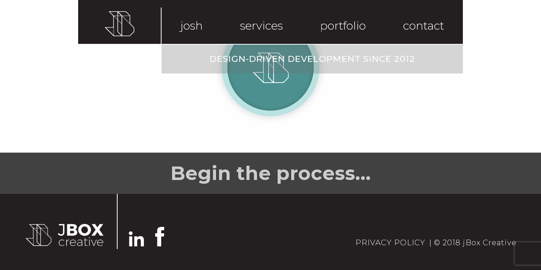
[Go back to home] (64, 234)
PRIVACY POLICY (390, 242)
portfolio (343, 26)
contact (423, 26)
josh (191, 26)
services (261, 26)
